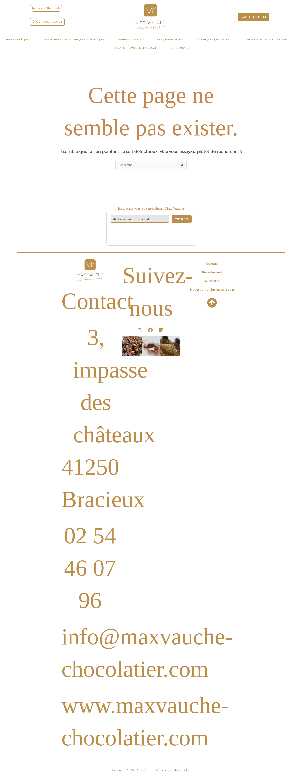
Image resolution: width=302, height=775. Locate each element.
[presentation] (140, 234)
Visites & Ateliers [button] (130, 39)
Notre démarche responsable (212, 290)
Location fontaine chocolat (135, 47)
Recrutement (212, 273)
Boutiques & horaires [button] (213, 39)
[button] (131, 39)
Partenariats (178, 47)
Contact (212, 264)
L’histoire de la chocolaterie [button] (266, 39)
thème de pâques (18, 39)
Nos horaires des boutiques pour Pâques (74, 39)
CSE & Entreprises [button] (169, 39)
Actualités (212, 281)
